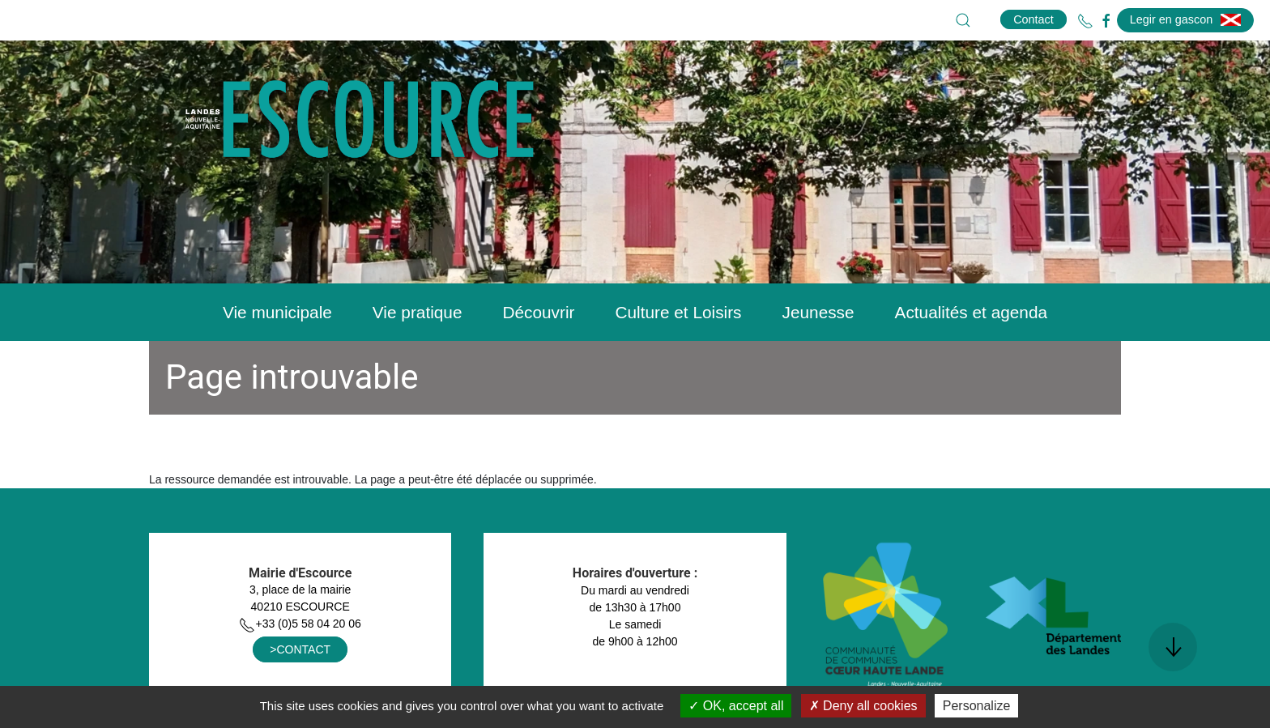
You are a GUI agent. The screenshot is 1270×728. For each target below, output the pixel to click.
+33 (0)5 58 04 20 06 (299, 623)
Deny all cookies (863, 706)
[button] (963, 20)
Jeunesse (818, 312)
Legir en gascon (1185, 19)
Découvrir (538, 312)
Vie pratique (417, 312)
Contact (1033, 19)
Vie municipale (277, 312)
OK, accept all (735, 706)
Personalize (977, 706)
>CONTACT (300, 649)
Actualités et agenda (971, 312)
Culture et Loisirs (678, 312)
